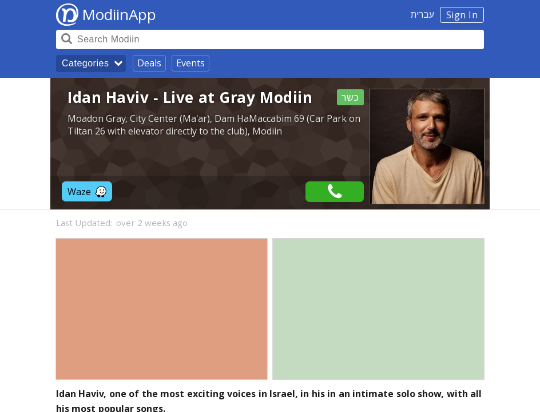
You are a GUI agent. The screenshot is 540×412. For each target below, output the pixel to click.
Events (190, 63)
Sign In (462, 15)
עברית (422, 14)
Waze (87, 191)
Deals (149, 63)
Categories (85, 63)
